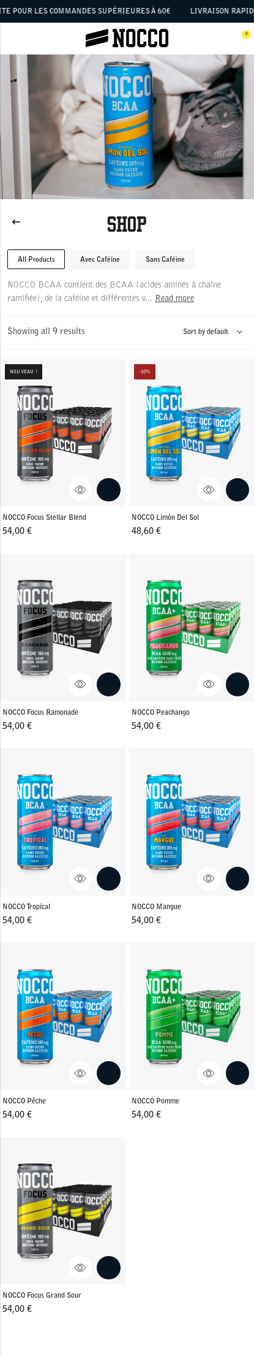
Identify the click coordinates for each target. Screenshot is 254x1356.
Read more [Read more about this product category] (174, 298)
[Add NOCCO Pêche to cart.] (109, 1073)
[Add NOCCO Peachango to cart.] (238, 684)
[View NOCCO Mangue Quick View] (209, 879)
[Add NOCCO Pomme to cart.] (238, 1073)
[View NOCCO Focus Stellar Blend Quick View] (80, 490)
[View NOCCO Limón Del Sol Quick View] (209, 490)
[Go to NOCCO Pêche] (62, 1016)
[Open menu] (13, 38)
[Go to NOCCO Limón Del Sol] (192, 433)
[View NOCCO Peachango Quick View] (209, 684)
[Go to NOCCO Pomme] (192, 1016)
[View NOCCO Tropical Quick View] (80, 879)
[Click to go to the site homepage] (127, 38)
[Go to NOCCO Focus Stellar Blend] (62, 433)
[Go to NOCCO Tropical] (62, 822)
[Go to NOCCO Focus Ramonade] (62, 627)
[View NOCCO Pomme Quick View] (209, 1073)
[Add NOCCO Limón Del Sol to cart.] (238, 490)
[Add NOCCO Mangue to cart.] (238, 879)
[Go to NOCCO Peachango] (192, 627)
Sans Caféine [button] (165, 260)
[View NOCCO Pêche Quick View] (80, 1073)
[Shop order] (215, 332)
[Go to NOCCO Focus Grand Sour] (62, 1211)
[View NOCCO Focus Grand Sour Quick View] (80, 1268)
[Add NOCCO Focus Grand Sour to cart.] (109, 1268)
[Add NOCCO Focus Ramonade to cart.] (109, 684)
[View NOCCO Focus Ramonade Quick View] (80, 684)
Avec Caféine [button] (100, 260)
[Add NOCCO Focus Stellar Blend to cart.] (109, 490)
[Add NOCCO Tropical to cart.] (109, 879)
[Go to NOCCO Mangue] (192, 822)
